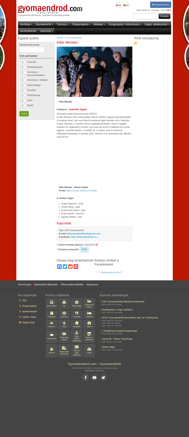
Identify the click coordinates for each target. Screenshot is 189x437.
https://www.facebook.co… (85, 237)
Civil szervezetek (74, 38)
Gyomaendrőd (44, 24)
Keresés (164, 16)
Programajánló (81, 24)
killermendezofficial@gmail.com (83, 233)
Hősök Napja (108, 347)
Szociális (31, 90)
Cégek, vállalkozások (157, 24)
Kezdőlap (26, 24)
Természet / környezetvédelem (36, 73)
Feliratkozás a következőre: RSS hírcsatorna (135, 43)
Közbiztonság (33, 95)
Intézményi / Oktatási (37, 80)
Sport (29, 100)
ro (126, 5)
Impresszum (92, 284)
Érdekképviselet (35, 67)
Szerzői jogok (24, 284)
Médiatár (99, 24)
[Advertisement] (94, 408)
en (118, 5)
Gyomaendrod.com (110, 272)
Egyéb (83, 109)
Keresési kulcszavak (29, 45)
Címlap (60, 38)
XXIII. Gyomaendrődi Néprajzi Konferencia (123, 301)
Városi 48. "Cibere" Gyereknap (117, 339)
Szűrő (24, 114)
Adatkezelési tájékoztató (46, 284)
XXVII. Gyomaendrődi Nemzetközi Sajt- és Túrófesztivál (130, 317)
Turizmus (62, 24)
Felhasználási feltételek (72, 284)
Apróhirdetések (28, 31)
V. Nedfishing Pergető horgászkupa (119, 331)
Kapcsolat (46, 31)
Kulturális (74, 109)
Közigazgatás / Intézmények (125, 24)
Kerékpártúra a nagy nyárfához (117, 309)
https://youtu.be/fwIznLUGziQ (81, 190)
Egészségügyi (34, 85)
